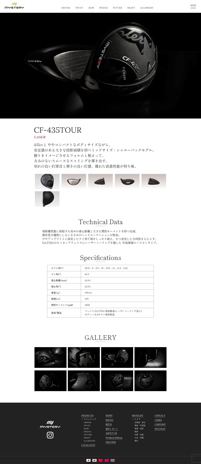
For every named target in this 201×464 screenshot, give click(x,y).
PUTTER (117, 7)
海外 (136, 440)
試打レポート (112, 428)
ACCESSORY (146, 7)
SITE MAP (160, 428)
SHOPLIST (137, 415)
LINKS (158, 419)
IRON (91, 7)
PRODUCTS (87, 415)
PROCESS (111, 442)
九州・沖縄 (138, 437)
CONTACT (160, 415)
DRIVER (65, 7)
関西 (136, 431)
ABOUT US (111, 433)
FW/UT (79, 7)
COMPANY (160, 424)
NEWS (109, 415)
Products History (114, 437)
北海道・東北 (139, 422)
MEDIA (109, 419)
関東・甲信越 (139, 425)
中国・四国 (138, 434)
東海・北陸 (138, 428)
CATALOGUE (88, 444)
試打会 (109, 424)
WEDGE (103, 7)
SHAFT (131, 7)
